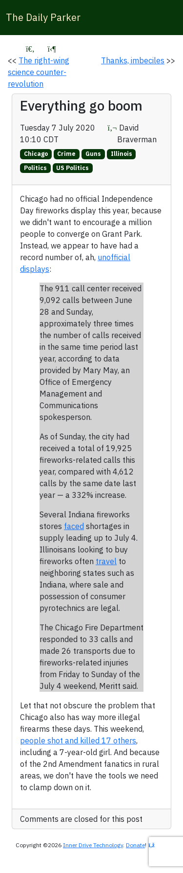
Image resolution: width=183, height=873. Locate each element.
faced (74, 526)
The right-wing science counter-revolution (38, 72)
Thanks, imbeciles (132, 60)
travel (106, 561)
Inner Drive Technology (93, 845)
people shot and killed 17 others (78, 740)
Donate (135, 845)
